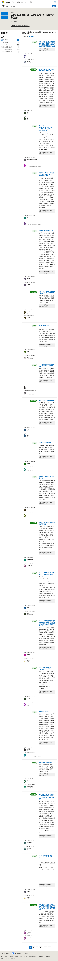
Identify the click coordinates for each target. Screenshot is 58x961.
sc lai (28, 351)
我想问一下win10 (44, 712)
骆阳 (28, 607)
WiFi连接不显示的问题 (45, 762)
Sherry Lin (29, 932)
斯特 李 (28, 463)
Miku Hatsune (30, 559)
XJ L (28, 515)
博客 (16, 956)
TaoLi (28, 357)
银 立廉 (28, 749)
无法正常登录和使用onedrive (45, 668)
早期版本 (11, 956)
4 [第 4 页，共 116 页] (40, 948)
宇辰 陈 (28, 654)
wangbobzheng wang (32, 159)
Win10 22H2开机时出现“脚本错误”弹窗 (47, 523)
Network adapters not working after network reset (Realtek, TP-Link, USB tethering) (46, 128)
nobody (28, 278)
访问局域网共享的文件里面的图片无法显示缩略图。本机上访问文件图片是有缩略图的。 (47, 907)
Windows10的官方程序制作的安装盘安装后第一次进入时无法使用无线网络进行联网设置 (47, 623)
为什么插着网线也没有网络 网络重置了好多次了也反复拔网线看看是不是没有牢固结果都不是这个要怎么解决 (47, 44)
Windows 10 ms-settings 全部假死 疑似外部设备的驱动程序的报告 (46, 174)
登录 (55, 2)
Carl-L (28, 165)
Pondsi (28, 660)
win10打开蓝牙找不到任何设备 (46, 365)
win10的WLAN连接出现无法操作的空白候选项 (46, 70)
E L (27, 217)
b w (27, 56)
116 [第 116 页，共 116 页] (45, 948)
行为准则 (47, 956)
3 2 (27, 509)
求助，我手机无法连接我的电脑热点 (47, 292)
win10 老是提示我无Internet (45, 326)
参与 (21, 956)
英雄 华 (28, 891)
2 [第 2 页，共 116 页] (33, 948)
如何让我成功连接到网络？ (47, 400)
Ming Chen (29, 842)
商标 (2, 959)
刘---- (28, 112)
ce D (28, 387)
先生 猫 (28, 312)
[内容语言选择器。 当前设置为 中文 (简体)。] (5, 953)
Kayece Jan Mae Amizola (32, 469)
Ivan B (28, 613)
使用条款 (41, 956)
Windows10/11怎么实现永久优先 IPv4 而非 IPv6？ (46, 573)
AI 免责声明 (4, 956)
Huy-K (28, 223)
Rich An (28, 781)
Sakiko (28, 61)
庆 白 (28, 429)
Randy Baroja (30, 786)
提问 (54, 6)
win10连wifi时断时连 (45, 443)
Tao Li (28, 392)
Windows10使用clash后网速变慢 (46, 477)
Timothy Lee (29, 565)
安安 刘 (28, 698)
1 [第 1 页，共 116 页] (30, 948)
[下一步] (49, 947)
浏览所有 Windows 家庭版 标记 (20, 25)
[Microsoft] (3, 2)
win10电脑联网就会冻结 (46, 231)
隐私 (25, 956)
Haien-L (28, 754)
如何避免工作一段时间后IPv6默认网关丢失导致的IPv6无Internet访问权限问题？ (46, 796)
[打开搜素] (51, 2)
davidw (28, 704)
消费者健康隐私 (32, 956)
